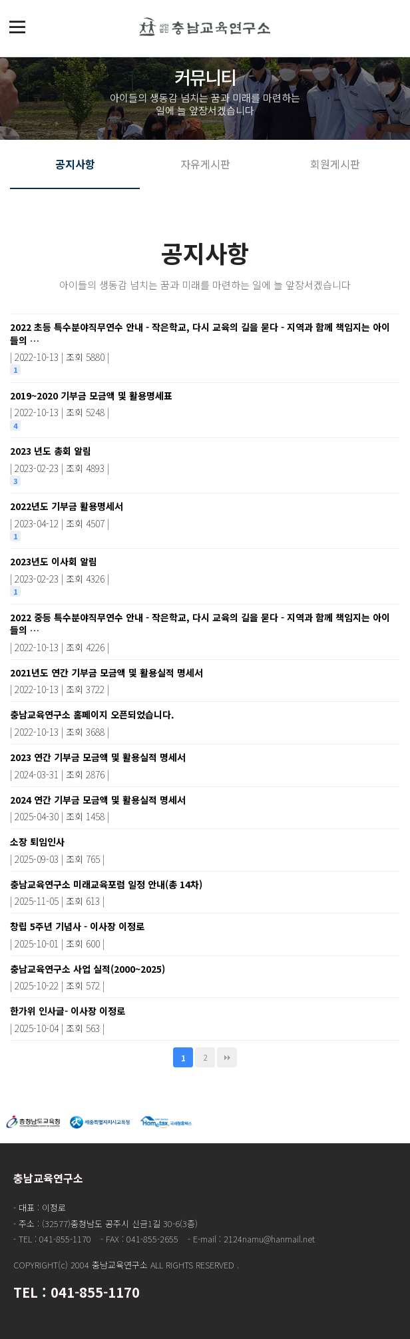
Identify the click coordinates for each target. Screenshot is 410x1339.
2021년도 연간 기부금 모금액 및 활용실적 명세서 (203, 680)
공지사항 (75, 164)
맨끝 (227, 1057)
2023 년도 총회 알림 (203, 458)
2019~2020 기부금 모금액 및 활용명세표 (203, 403)
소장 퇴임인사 (203, 849)
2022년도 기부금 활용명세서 (203, 514)
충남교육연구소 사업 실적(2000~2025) (203, 976)
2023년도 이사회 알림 (203, 569)
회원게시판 (335, 164)
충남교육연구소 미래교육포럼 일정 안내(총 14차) (203, 892)
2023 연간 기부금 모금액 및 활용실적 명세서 (203, 765)
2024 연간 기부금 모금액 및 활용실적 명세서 (203, 807)
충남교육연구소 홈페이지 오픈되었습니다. (203, 722)
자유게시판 (205, 164)
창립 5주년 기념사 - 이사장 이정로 (203, 934)
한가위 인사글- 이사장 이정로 (203, 1018)
